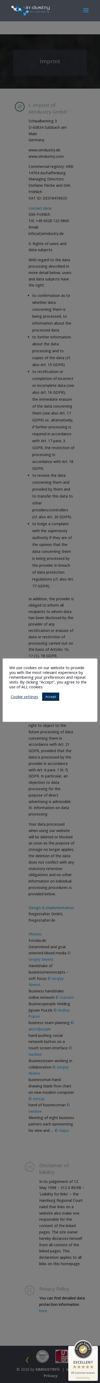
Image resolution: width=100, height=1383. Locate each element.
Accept (50, 696)
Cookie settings (24, 696)
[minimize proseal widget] (95, 1348)
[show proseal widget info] (83, 1378)
